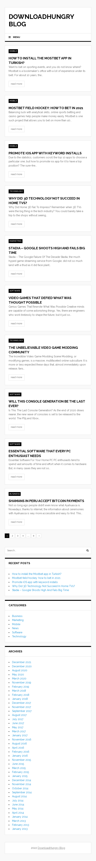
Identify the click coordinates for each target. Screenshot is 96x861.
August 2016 (19, 743)
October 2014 (20, 788)
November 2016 (21, 739)
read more (16, 83)
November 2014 (21, 784)
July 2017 (17, 719)
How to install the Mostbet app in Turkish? (36, 573)
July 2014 (17, 800)
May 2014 (17, 808)
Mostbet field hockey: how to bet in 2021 (46, 108)
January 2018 (20, 698)
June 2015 (18, 763)
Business (15, 494)
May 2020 (18, 674)
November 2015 (21, 759)
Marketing (16, 241)
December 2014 (21, 780)
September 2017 (21, 711)
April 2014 (18, 812)
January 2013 (20, 828)
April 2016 (18, 747)
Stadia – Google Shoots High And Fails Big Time (40, 590)
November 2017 (21, 707)
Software (15, 291)
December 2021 (21, 662)
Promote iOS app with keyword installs (45, 153)
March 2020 (19, 678)
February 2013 (20, 824)
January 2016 (20, 755)
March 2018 (19, 690)
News (15, 628)
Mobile (13, 51)
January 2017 (19, 735)
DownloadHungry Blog (41, 20)
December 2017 (21, 702)
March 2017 (19, 731)
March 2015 (19, 768)
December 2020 (22, 666)
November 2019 (21, 682)
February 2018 (20, 694)
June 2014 (18, 804)
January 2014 (20, 816)
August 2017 (19, 715)
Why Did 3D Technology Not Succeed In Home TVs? (43, 586)
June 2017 (18, 723)
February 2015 (20, 772)
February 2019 (20, 686)
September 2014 (22, 792)
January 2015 (19, 776)
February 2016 (20, 751)
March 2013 (19, 820)
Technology (16, 191)
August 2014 (19, 796)
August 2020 (19, 670)
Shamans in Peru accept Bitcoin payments (46, 501)
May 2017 (17, 727)
